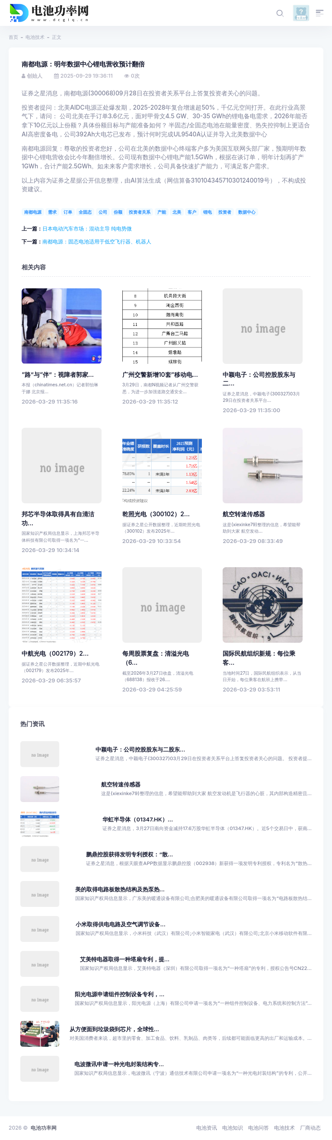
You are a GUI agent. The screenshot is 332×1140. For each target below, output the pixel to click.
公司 (103, 212)
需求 (52, 212)
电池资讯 (206, 1127)
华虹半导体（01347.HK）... (137, 819)
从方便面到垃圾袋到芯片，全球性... (114, 1029)
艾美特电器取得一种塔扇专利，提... (124, 959)
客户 (192, 212)
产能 (161, 212)
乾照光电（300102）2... (156, 514)
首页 (13, 37)
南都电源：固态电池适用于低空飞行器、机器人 (96, 241)
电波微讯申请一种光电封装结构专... (119, 1064)
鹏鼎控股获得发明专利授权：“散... (129, 854)
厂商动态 (310, 1127)
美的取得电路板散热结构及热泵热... (120, 889)
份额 (118, 212)
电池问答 (258, 1127)
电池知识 (232, 1127)
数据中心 (246, 212)
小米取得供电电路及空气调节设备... (120, 924)
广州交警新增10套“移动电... (160, 374)
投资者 (224, 212)
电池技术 (35, 37)
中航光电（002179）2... (55, 653)
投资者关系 (139, 212)
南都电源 (33, 212)
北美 (176, 212)
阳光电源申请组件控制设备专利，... (119, 994)
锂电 (207, 212)
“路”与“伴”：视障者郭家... (58, 374)
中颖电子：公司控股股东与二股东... (140, 749)
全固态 (85, 212)
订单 (68, 212)
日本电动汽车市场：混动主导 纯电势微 (87, 228)
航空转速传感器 (244, 514)
